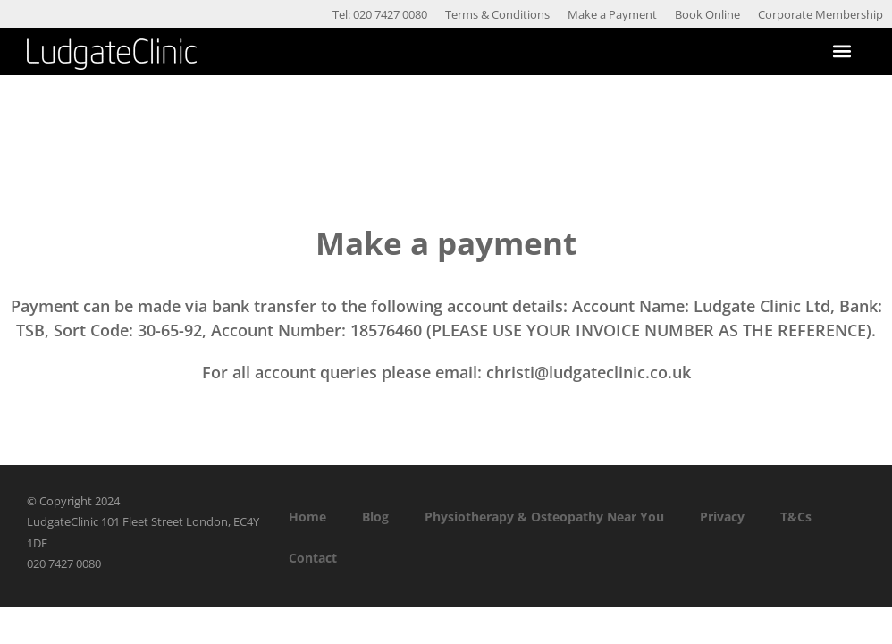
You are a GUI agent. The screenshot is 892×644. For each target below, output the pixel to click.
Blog (375, 516)
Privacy (722, 516)
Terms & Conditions (497, 14)
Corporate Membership (820, 14)
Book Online (707, 14)
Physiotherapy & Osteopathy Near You (544, 516)
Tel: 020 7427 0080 (379, 14)
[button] (841, 51)
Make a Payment (612, 14)
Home (307, 516)
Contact (313, 557)
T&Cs (796, 516)
